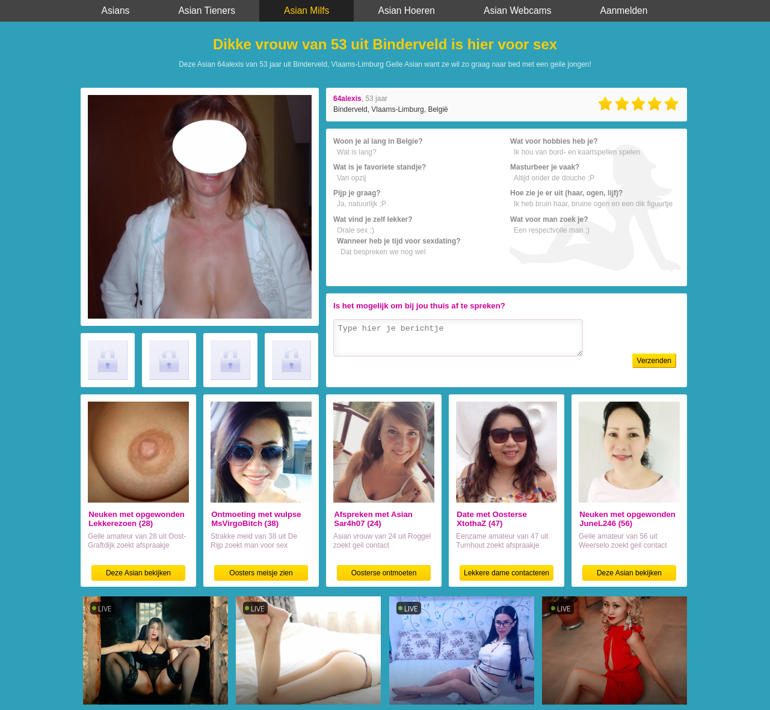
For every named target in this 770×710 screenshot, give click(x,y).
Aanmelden (624, 10)
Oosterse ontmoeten (384, 573)
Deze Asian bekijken (138, 573)
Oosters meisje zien (260, 573)
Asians (116, 10)
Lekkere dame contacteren (506, 573)
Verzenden (654, 361)
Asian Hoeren (406, 10)
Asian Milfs (306, 10)
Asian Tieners (206, 10)
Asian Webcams (517, 10)
